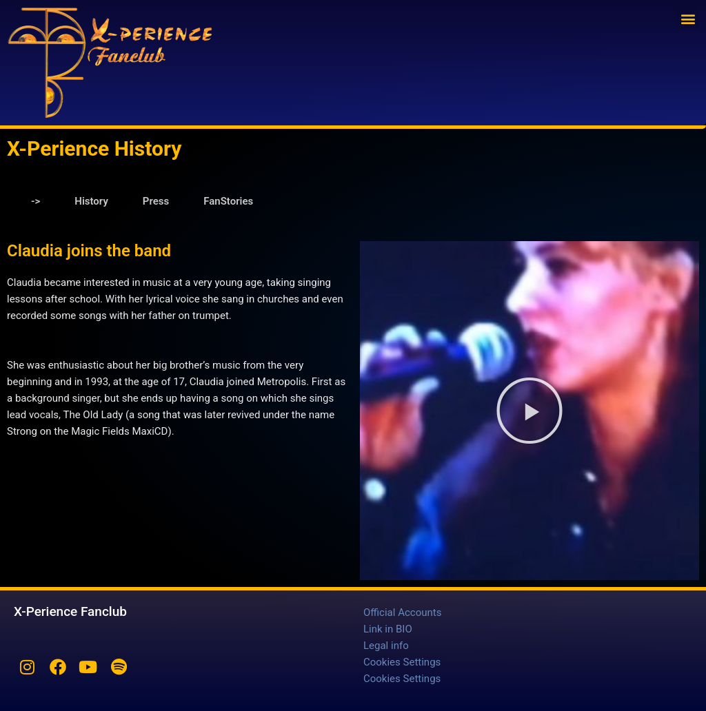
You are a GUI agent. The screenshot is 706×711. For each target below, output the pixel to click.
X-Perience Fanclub (70, 611)
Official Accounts (402, 612)
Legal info (386, 645)
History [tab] (91, 201)
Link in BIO (387, 629)
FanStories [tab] (228, 201)
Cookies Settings (402, 662)
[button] (687, 18)
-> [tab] (35, 201)
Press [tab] (156, 201)
